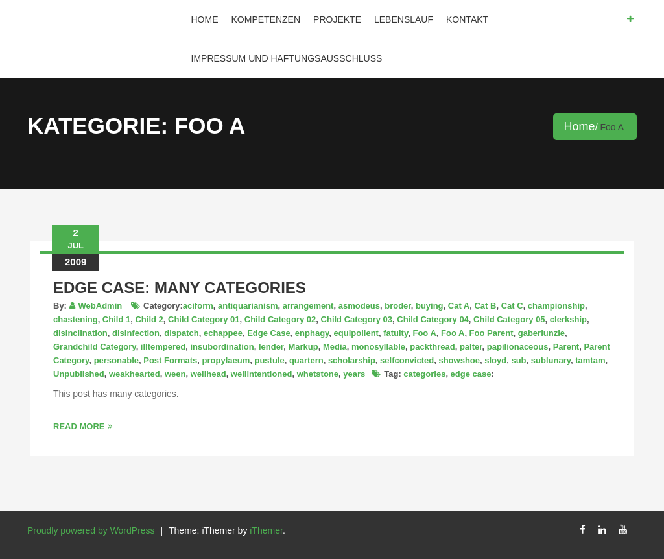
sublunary (551, 360)
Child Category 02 (280, 319)
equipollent (356, 333)
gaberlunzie (541, 333)
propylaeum (226, 360)
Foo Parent (491, 333)
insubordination (222, 346)
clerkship (568, 319)
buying (430, 306)
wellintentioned (261, 374)
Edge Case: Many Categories (179, 287)
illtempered (163, 346)
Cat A (458, 306)
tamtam (590, 360)
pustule (269, 360)
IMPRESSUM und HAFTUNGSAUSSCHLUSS (287, 58)
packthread (432, 346)
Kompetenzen (266, 19)
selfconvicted (407, 360)
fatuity (395, 333)
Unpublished (78, 374)
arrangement (308, 306)
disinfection (136, 333)
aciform (198, 306)
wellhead (208, 374)
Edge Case (268, 333)
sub (518, 360)
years (354, 374)
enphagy (312, 333)
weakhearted (134, 374)
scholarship (351, 360)
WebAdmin (100, 306)
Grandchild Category (94, 346)
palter (471, 346)
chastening (75, 319)
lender (271, 346)
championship (556, 306)
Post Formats (170, 360)
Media (335, 346)
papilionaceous (518, 346)
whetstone (317, 374)
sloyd (495, 360)
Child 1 (116, 319)
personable (116, 360)
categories (424, 374)
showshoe (459, 360)
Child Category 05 (509, 319)
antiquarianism (248, 306)
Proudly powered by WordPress (91, 530)
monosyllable (378, 346)
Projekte (337, 19)
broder (397, 306)
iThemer (266, 530)
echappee (223, 333)
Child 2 (149, 319)
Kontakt (467, 19)
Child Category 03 (357, 319)
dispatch (181, 333)
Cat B (485, 306)
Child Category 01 (204, 319)
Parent (566, 346)
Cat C (512, 306)
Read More (82, 426)
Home (205, 19)
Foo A (424, 333)
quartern (306, 360)
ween (175, 374)
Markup (303, 346)
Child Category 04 (433, 319)
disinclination (80, 333)
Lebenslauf (403, 19)
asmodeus (359, 306)
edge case (471, 374)
